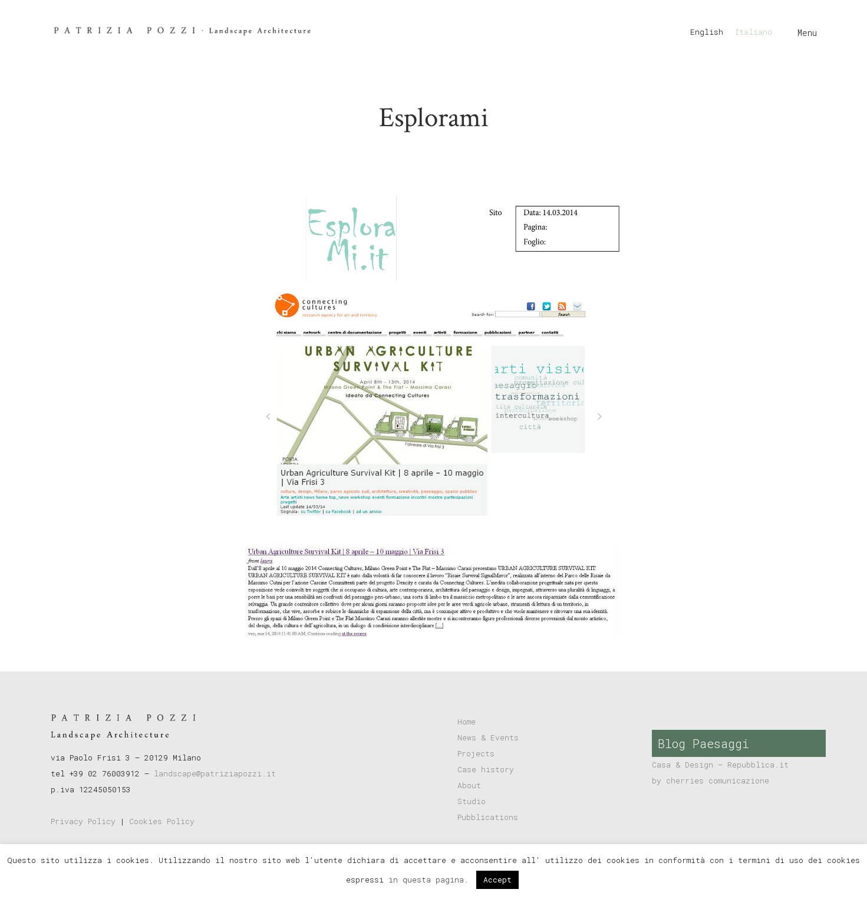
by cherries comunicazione (710, 780)
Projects (476, 753)
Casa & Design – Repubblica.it (720, 764)
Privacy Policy (83, 821)
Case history (485, 769)
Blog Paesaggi (703, 743)
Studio (471, 801)
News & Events (488, 737)
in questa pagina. (430, 879)
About (469, 785)
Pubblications (487, 817)
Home (466, 721)
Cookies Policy (162, 821)
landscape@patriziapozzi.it (215, 773)
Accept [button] (497, 879)
